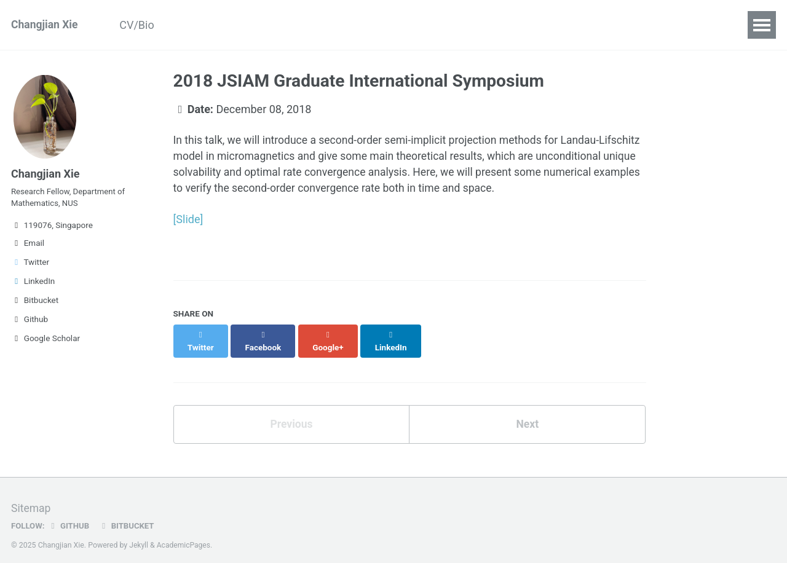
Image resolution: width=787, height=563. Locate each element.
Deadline (450, 24)
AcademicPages (184, 535)
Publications (211, 24)
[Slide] (188, 221)
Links (567, 24)
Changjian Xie (45, 24)
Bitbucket (34, 304)
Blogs (392, 24)
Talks (277, 24)
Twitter (30, 266)
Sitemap (31, 498)
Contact (513, 24)
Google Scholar (45, 342)
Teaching (334, 24)
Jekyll (139, 535)
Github (29, 323)
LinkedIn (33, 285)
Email (27, 247)
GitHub (70, 516)
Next (527, 414)
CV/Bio (141, 24)
